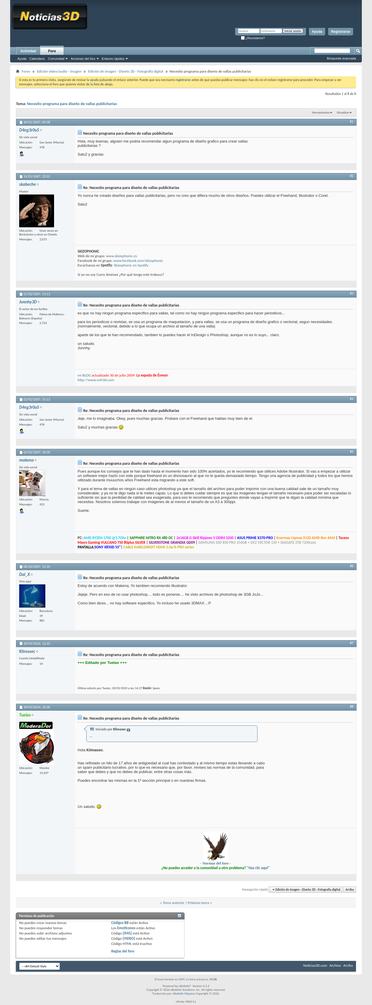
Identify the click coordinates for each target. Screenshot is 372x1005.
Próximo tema (198, 902)
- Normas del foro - (215, 863)
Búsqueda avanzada (341, 58)
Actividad (28, 51)
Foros (26, 71)
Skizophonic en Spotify (131, 265)
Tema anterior (173, 902)
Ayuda (317, 32)
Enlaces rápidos (113, 58)
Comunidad (56, 58)
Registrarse (340, 32)
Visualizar (343, 112)
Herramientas (321, 112)
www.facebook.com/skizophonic (138, 260)
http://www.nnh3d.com (96, 380)
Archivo (335, 965)
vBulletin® (185, 986)
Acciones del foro (83, 58)
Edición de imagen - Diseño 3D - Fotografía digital (125, 71)
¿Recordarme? (253, 38)
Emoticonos (126, 928)
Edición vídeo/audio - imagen (59, 71)
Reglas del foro (123, 951)
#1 (351, 122)
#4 (351, 399)
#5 (351, 452)
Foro (52, 51)
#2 (351, 176)
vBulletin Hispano (183, 993)
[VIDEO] (129, 938)
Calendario (37, 58)
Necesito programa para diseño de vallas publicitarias (72, 103)
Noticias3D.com (315, 965)
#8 (351, 707)
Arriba (350, 889)
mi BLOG (84, 375)
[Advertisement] (309, 760)
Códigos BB (120, 923)
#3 (351, 293)
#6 (351, 566)
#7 (351, 643)
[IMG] (127, 933)
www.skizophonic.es (121, 256)
